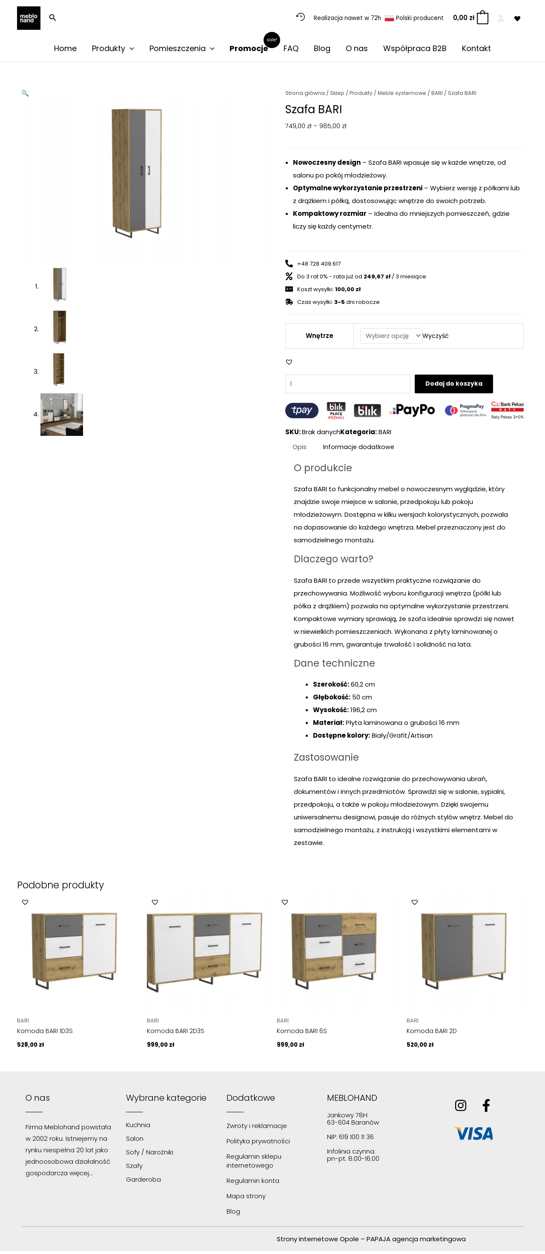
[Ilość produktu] (353, 385)
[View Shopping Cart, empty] (470, 18)
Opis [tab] (300, 448)
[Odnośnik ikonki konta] (501, 18)
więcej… (80, 1175)
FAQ (291, 48)
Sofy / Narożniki (149, 1155)
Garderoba (143, 1182)
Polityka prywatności (258, 1143)
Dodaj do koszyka (467, 385)
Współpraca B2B (415, 48)
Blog (322, 48)
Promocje (248, 48)
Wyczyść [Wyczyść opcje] (436, 336)
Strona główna (305, 93)
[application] (129, 48)
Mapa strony (246, 1198)
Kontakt (476, 48)
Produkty (113, 48)
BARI (441, 93)
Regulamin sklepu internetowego (254, 1164)
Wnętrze (319, 336)
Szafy (134, 1168)
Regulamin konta (253, 1183)
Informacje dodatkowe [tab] (360, 448)
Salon (134, 1141)
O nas (357, 48)
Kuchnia (138, 1127)
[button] (53, 18)
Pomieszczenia (182, 48)
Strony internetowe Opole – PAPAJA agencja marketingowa (371, 1241)
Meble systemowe (404, 93)
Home (65, 48)
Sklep (337, 93)
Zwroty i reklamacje (257, 1128)
